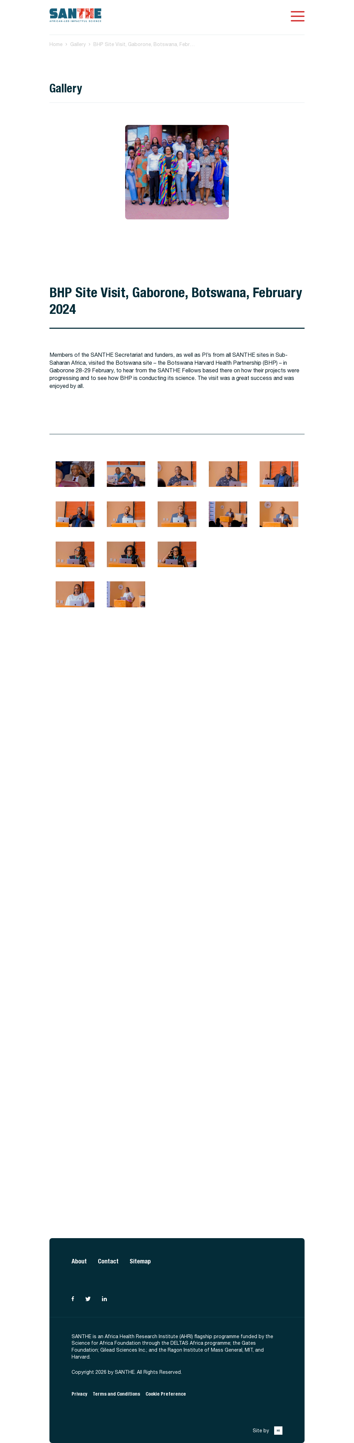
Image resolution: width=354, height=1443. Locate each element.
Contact (108, 1261)
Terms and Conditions (116, 1394)
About (79, 1261)
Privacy (79, 1394)
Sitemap (140, 1261)
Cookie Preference (166, 1394)
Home (56, 44)
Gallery (78, 44)
